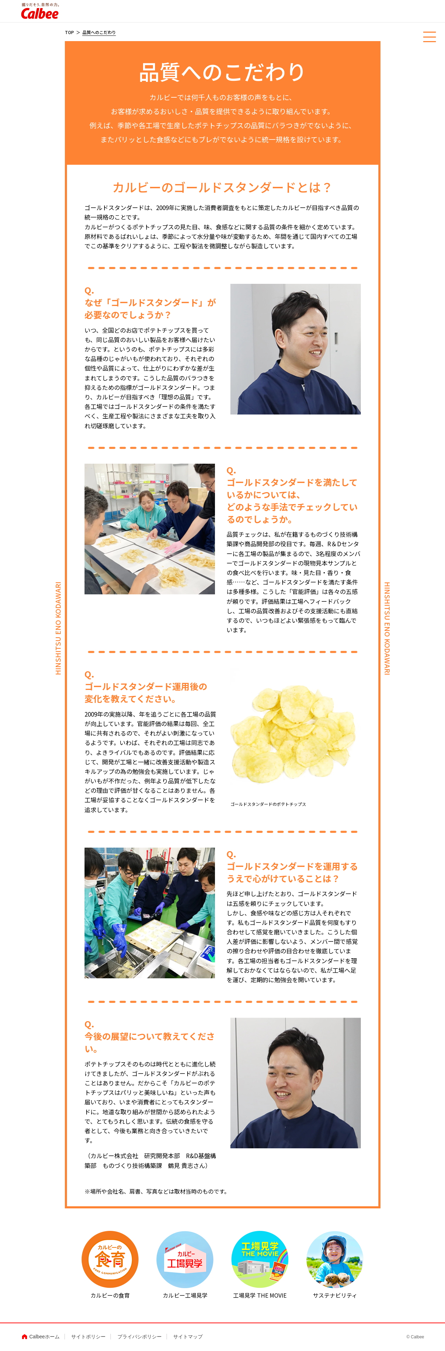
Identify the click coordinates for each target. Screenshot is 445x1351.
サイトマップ (188, 1336)
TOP (69, 32)
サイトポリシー (88, 1336)
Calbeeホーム (44, 1336)
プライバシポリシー (139, 1336)
